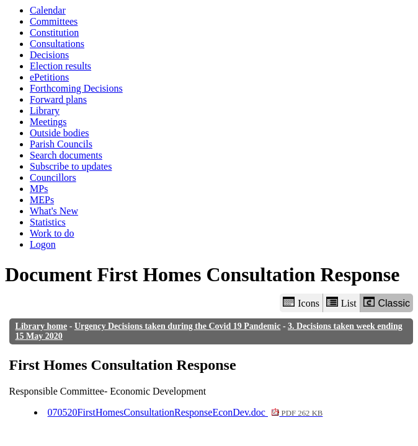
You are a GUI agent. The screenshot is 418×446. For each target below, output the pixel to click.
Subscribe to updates (71, 166)
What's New (54, 211)
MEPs (42, 200)
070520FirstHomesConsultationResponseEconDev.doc (185, 412)
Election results (60, 66)
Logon (43, 244)
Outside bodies (59, 133)
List (341, 302)
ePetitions (49, 77)
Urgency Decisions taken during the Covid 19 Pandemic (177, 326)
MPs (39, 188)
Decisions (49, 55)
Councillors (53, 177)
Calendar (48, 10)
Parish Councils (61, 144)
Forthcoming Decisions (76, 88)
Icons (301, 302)
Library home (42, 326)
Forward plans (58, 99)
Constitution (54, 32)
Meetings (48, 121)
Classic (386, 302)
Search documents (66, 155)
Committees (54, 21)
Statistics (48, 222)
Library (45, 110)
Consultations (57, 43)
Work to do (52, 233)
